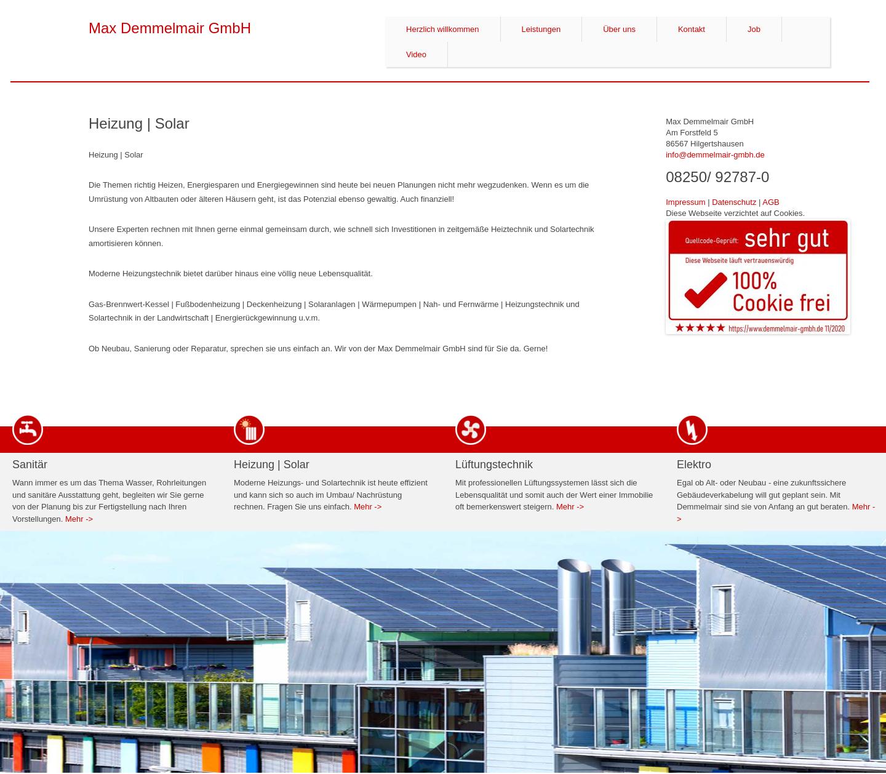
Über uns (619, 29)
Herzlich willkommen (442, 29)
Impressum (685, 202)
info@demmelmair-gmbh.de (715, 154)
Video (416, 54)
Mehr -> (79, 519)
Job (754, 29)
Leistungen (541, 29)
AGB (770, 202)
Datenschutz (734, 202)
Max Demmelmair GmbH (170, 28)
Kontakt (691, 29)
